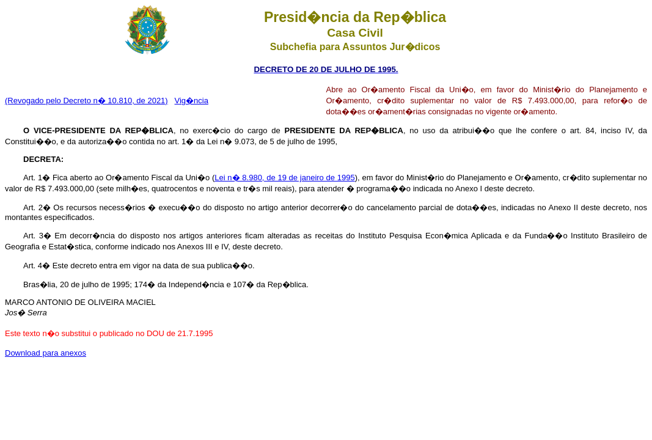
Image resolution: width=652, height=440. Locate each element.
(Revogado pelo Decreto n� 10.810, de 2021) (86, 100)
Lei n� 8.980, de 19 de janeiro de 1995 (284, 177)
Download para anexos (45, 353)
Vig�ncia (191, 100)
